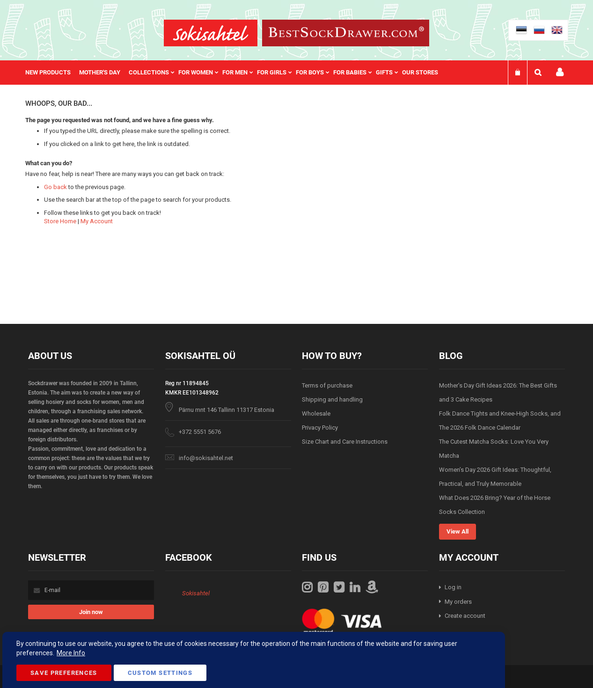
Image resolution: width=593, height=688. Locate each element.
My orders (458, 601)
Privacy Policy (320, 427)
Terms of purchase (327, 385)
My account (560, 72)
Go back (55, 186)
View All (458, 531)
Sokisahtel (196, 593)
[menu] (236, 72)
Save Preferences (63, 672)
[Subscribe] (91, 612)
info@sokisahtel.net (206, 457)
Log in (453, 587)
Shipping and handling (332, 399)
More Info (71, 653)
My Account (97, 221)
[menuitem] (52, 72)
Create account (465, 615)
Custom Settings (160, 672)
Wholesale (316, 413)
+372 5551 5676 (200, 431)
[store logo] (210, 33)
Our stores (420, 72)
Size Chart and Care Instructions (345, 441)
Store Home (60, 221)
